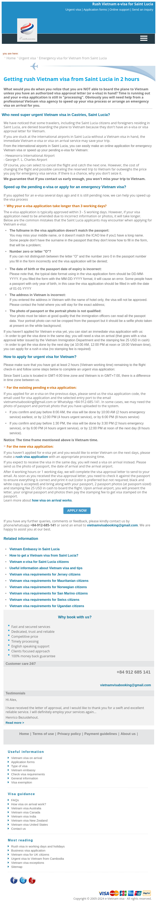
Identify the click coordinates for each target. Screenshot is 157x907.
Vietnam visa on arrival (26, 758)
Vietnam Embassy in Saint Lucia (34, 549)
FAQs (15, 800)
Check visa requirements (28, 774)
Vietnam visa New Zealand (29, 820)
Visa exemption (21, 782)
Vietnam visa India (23, 816)
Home (24, 734)
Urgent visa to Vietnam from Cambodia (37, 858)
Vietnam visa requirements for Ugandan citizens (46, 606)
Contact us (18, 828)
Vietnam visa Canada (25, 812)
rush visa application (32, 456)
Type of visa (19, 766)
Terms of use (43, 734)
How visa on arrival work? (28, 804)
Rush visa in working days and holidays (38, 846)
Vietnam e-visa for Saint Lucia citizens (39, 561)
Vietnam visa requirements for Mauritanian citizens (49, 580)
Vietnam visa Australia (26, 808)
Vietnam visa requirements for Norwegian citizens (48, 587)
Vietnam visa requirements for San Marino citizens (48, 593)
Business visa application (28, 850)
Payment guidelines (100, 734)
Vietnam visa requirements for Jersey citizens (44, 574)
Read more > (15, 722)
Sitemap (16, 866)
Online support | (120, 9)
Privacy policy (69, 734)
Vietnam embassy (23, 770)
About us (128, 734)
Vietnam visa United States (29, 824)
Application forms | (96, 9)
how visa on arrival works (52, 500)
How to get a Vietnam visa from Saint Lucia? (43, 555)
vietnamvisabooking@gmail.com (112, 525)
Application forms (23, 762)
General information (24, 778)
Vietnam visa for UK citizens (30, 854)
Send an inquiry (142, 9)
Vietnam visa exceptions (27, 862)
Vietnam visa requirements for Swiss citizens (44, 599)
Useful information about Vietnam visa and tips (45, 568)
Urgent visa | (74, 9)
